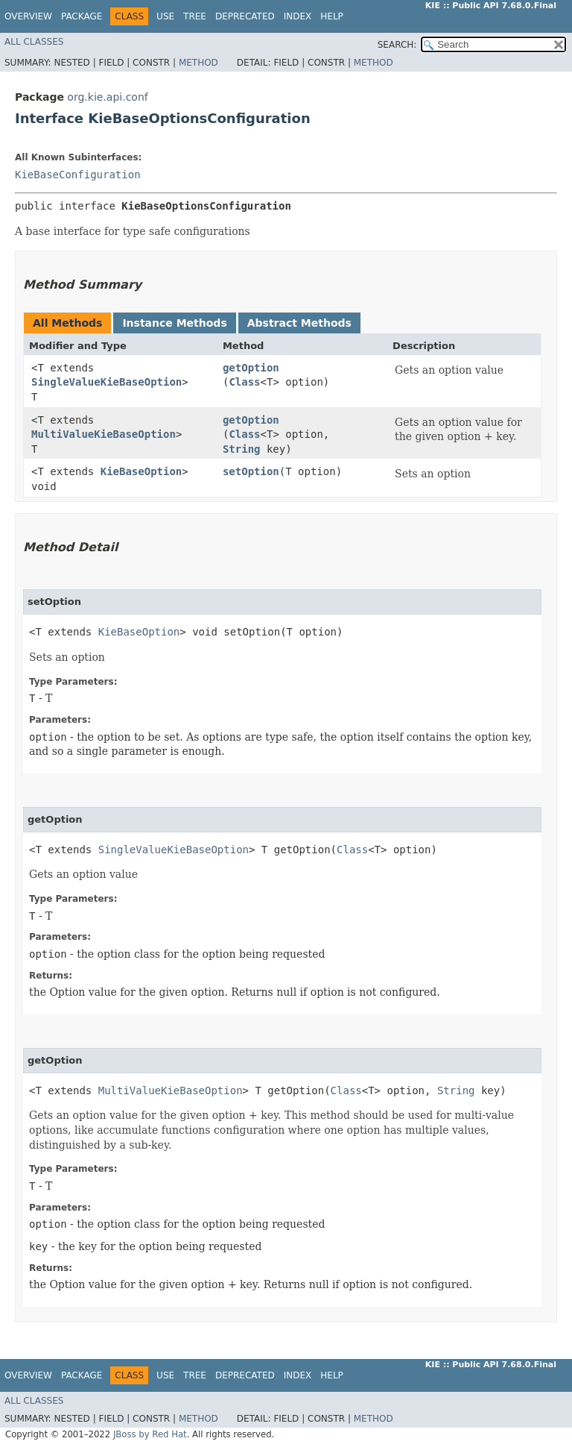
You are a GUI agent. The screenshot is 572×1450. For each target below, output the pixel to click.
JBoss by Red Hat (150, 1434)
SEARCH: (397, 45)
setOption (251, 471)
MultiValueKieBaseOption (103, 434)
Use (165, 16)
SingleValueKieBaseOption (106, 382)
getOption (251, 368)
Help (331, 16)
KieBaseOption (141, 471)
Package (81, 16)
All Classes (33, 42)
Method (198, 62)
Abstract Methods (299, 323)
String (242, 449)
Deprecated (245, 16)
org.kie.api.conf (107, 97)
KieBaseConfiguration (78, 175)
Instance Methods (174, 323)
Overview (28, 16)
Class (244, 382)
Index (298, 16)
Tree (194, 16)
